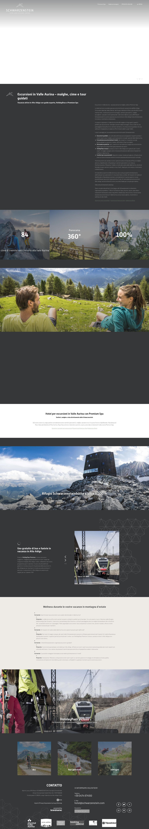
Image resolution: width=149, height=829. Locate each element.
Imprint (36, 803)
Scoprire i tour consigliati (102, 200)
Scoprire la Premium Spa (118, 200)
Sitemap (59, 803)
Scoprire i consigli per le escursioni (62, 428)
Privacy (41, 803)
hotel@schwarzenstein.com (89, 802)
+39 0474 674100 (83, 795)
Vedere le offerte (130, 200)
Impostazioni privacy (50, 803)
